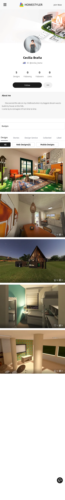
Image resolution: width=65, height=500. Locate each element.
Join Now (58, 4)
